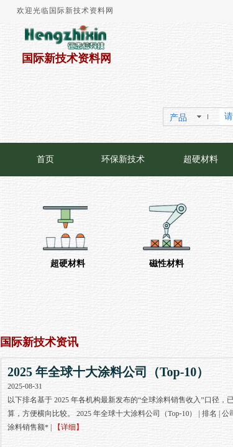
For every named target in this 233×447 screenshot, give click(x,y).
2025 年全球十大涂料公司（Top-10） (108, 372)
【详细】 (68, 427)
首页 (45, 159)
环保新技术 (123, 159)
